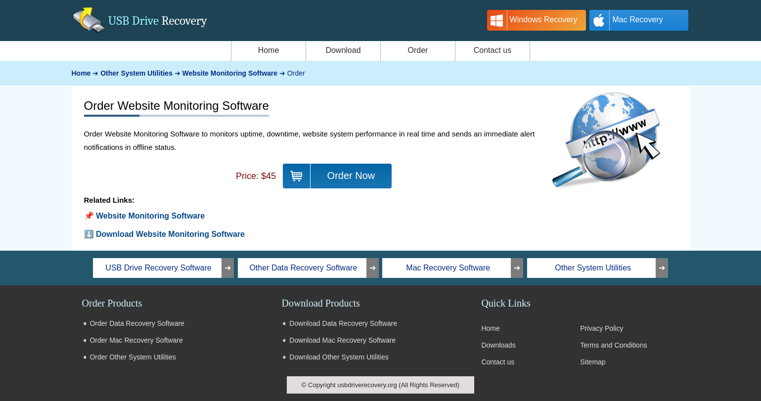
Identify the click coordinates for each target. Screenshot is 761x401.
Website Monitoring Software (150, 216)
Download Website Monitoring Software (170, 234)
